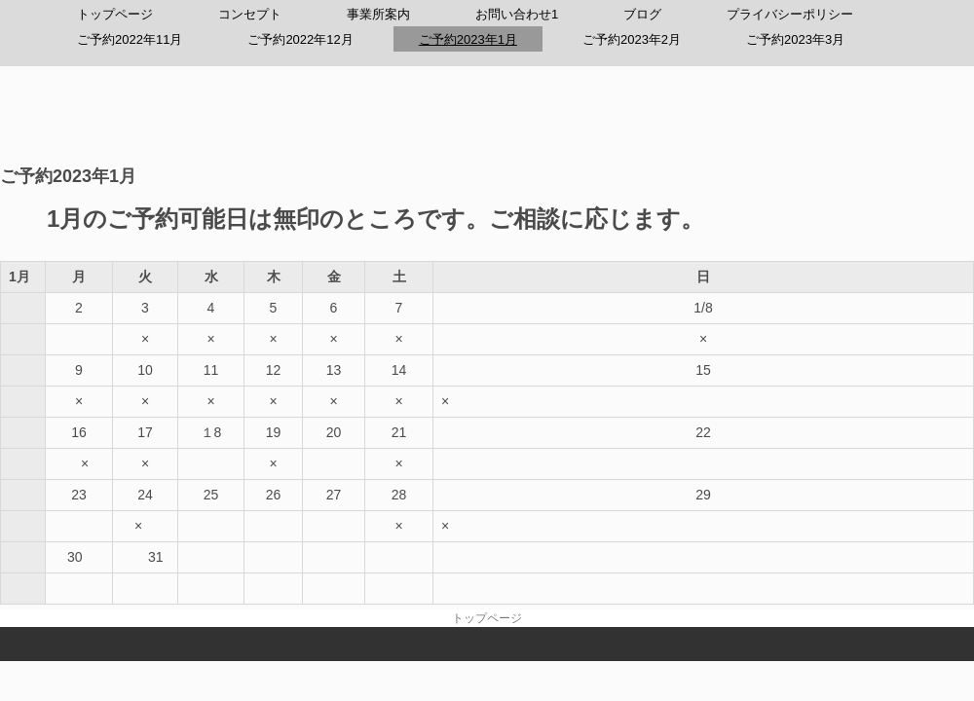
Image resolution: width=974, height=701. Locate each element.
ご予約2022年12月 (300, 39)
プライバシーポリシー (790, 14)
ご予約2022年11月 (129, 39)
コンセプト (249, 14)
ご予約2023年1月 (468, 39)
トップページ (115, 14)
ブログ (642, 14)
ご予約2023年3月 (795, 39)
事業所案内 (378, 14)
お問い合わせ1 (516, 14)
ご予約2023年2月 (631, 39)
